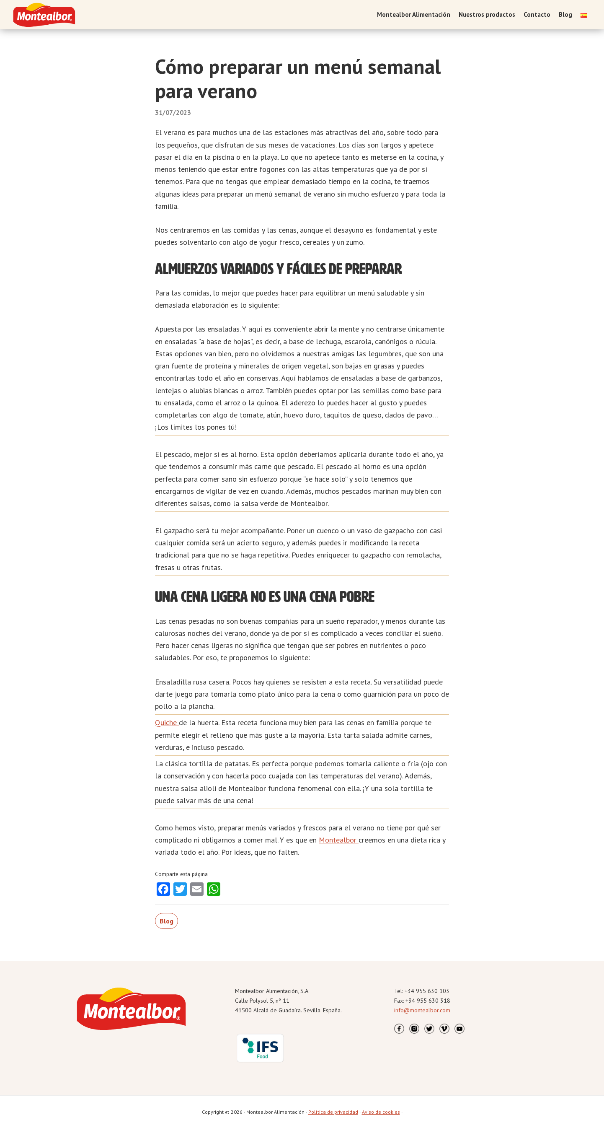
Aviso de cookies (381, 1112)
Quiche (167, 722)
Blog (166, 921)
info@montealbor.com (422, 1010)
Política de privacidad (333, 1112)
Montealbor (339, 840)
